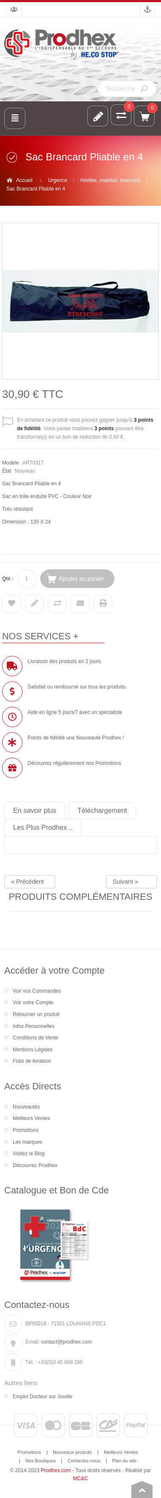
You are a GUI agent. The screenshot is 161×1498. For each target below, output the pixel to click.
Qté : (8, 579)
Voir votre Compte (33, 1002)
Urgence (57, 180)
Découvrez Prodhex (35, 1165)
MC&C (80, 1478)
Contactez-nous (83, 1460)
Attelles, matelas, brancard (110, 180)
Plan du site (124, 1460)
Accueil (24, 180)
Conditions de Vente (35, 1038)
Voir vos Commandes (37, 991)
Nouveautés (26, 1107)
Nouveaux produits (72, 1452)
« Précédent (27, 881)
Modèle (10, 463)
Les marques (27, 1142)
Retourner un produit (36, 1014)
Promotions (26, 1130)
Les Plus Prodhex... (42, 827)
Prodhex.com (56, 1470)
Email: (32, 1342)
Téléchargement (102, 810)
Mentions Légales (33, 1050)
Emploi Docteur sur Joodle (42, 1397)
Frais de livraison (32, 1061)
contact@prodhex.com (66, 1342)
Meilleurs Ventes (31, 1118)
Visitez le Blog (28, 1153)
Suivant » (125, 881)
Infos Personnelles (34, 1026)
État (6, 471)
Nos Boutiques (40, 1460)
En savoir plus (34, 810)
